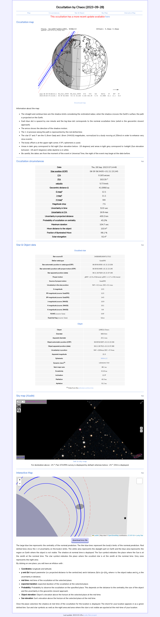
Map (28, 13)
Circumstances (54, 13)
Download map (80, 103)
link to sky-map (80, 461)
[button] (125, 518)
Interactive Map (130, 13)
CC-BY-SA (131, 535)
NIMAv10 (104, 358)
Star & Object (79, 13)
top (142, 161)
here (107, 16)
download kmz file (79, 540)
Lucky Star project (90, 615)
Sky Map (105, 13)
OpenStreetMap (113, 535)
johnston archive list (86, 388)
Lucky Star (139, 535)
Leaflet (95, 535)
